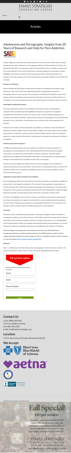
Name (8, 273)
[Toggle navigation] (35, 16)
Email (8, 280)
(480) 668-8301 (15, 320)
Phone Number (12, 286)
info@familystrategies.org (20, 329)
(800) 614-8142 (18, 323)
